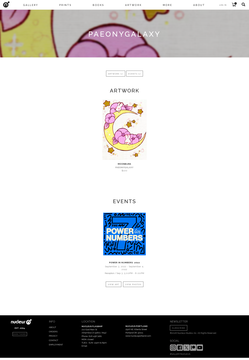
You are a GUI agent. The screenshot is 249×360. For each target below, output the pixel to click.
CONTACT (53, 340)
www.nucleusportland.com (138, 336)
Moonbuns (124, 164)
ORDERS (53, 331)
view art (113, 284)
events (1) (134, 74)
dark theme (19, 334)
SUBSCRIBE (178, 328)
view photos (133, 284)
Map (104, 333)
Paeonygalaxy (124, 167)
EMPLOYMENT (56, 344)
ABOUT (52, 327)
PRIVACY (53, 336)
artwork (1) (115, 74)
